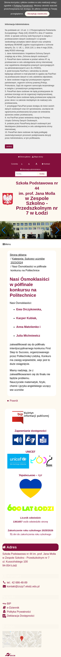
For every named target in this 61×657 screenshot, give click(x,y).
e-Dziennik (10, 607)
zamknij (9, 146)
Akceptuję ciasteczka (37, 13)
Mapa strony (37, 157)
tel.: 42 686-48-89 (14, 582)
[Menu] (30, 244)
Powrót (14, 400)
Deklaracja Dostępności (18, 616)
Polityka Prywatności (16, 611)
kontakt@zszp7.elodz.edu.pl (21, 586)
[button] (57, 230)
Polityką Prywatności (23, 5)
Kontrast (46, 164)
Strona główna (24, 157)
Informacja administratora (30, 169)
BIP (6, 603)
